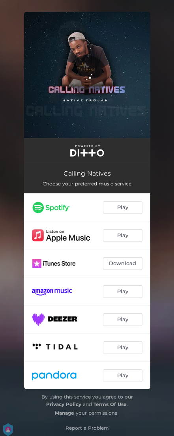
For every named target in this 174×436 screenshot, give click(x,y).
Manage (64, 413)
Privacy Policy (63, 404)
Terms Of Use (110, 404)
